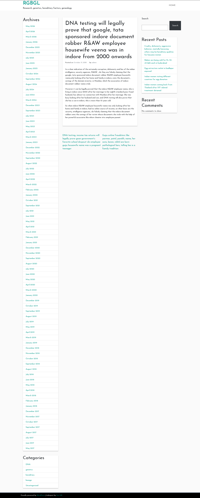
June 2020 (30, 274)
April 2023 (30, 132)
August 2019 (31, 316)
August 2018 (31, 369)
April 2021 (30, 227)
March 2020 (31, 290)
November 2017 (32, 417)
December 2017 (32, 411)
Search (145, 19)
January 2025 (32, 68)
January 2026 (32, 42)
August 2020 (31, 264)
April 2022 (30, 179)
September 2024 (33, 79)
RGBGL (31, 3)
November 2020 (33, 253)
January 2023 (32, 142)
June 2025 (30, 63)
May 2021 (30, 221)
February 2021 (32, 237)
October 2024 (32, 74)
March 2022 (31, 185)
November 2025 (33, 53)
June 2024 (30, 95)
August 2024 (31, 84)
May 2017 (30, 448)
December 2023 (33, 105)
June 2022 (30, 174)
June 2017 (30, 443)
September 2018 (33, 364)
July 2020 (30, 269)
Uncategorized (32, 486)
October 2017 (32, 422)
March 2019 (31, 338)
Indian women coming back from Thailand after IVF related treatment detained (158, 88)
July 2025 (30, 58)
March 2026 (31, 37)
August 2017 (31, 432)
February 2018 (32, 401)
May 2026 (30, 26)
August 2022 (31, 163)
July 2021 (30, 211)
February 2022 (32, 190)
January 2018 (31, 406)
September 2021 (33, 206)
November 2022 (33, 153)
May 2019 (30, 327)
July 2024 (30, 90)
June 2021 (30, 216)
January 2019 (31, 343)
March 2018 (31, 396)
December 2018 (32, 348)
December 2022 (33, 148)
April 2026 (30, 32)
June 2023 (30, 121)
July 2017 (29, 438)
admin (94, 62)
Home (172, 5)
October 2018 (32, 359)
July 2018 (30, 374)
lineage (29, 480)
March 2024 (31, 100)
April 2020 (30, 285)
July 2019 (30, 322)
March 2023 (31, 137)
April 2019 (30, 332)
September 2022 (33, 158)
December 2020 (33, 248)
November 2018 (33, 353)
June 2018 (30, 380)
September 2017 (33, 427)
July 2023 (30, 116)
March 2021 (31, 232)
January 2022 (32, 195)
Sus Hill (59, 495)
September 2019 (33, 311)
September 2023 (33, 111)
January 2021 (31, 243)
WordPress (41, 495)
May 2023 (30, 127)
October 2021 (32, 200)
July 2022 (30, 169)
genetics (29, 470)
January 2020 (32, 295)
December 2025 (33, 47)
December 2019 (32, 301)
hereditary (30, 475)
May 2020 (30, 280)
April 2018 (30, 390)
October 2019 (32, 306)
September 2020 (33, 258)
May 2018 (30, 385)
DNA (28, 464)
